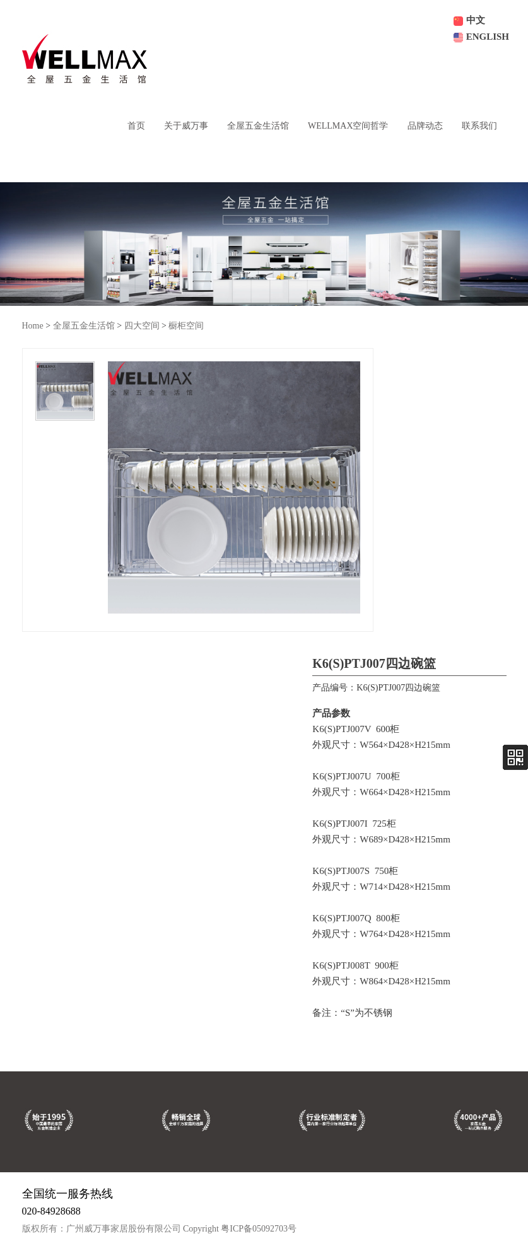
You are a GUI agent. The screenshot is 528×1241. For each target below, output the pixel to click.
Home (33, 325)
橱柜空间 (186, 325)
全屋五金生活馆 (84, 325)
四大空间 (142, 325)
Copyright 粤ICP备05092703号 (239, 1228)
